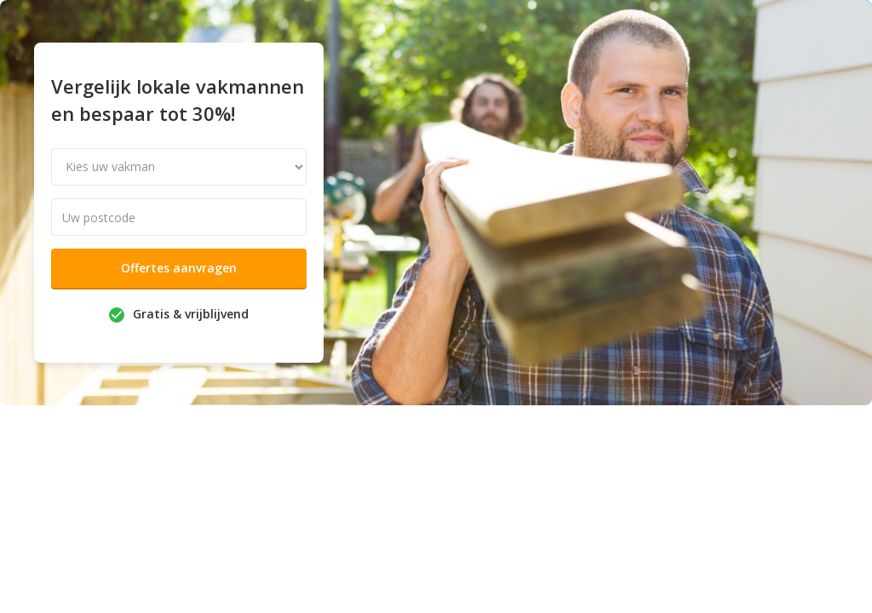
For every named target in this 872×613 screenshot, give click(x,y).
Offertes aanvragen (179, 268)
